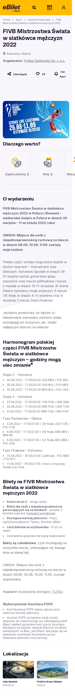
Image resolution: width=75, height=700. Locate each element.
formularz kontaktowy (40, 513)
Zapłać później (17, 174)
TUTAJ (57, 592)
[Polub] (40, 73)
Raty (48, 174)
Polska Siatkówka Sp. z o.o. (44, 61)
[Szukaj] (34, 7)
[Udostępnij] (17, 73)
